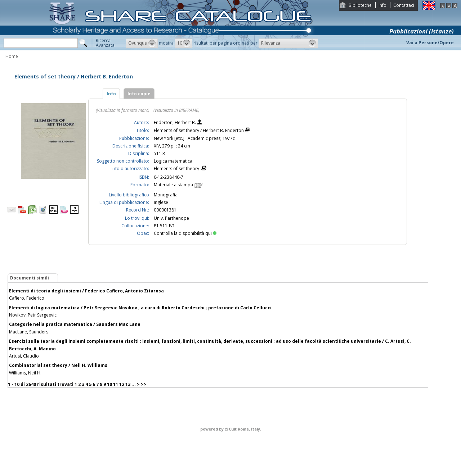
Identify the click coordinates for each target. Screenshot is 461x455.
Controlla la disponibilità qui (185, 233)
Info (382, 5)
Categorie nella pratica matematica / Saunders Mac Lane (74, 324)
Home (11, 56)
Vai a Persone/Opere (430, 43)
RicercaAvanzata (105, 42)
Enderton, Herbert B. (175, 122)
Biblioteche (360, 5)
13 (127, 384)
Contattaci (403, 5)
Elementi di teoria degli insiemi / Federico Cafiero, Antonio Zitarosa (86, 291)
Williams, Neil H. (25, 373)
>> (144, 384)
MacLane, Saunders (28, 332)
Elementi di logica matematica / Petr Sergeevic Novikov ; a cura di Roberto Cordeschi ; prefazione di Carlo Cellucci (140, 308)
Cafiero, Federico (26, 298)
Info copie (139, 94)
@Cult (231, 429)
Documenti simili (29, 278)
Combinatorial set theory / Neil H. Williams (58, 365)
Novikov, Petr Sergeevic (33, 315)
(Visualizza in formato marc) (122, 110)
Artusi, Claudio (24, 356)
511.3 (159, 153)
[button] (142, 43)
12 (121, 384)
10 (109, 384)
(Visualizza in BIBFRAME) (176, 110)
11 (115, 384)
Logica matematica (173, 161)
